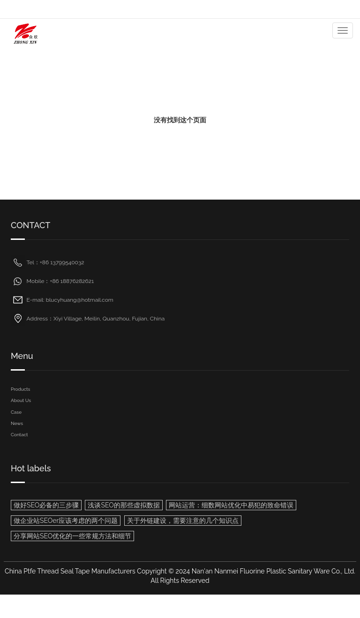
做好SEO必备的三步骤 (46, 505)
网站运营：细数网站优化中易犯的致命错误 (231, 505)
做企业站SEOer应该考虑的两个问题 (66, 520)
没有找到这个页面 (180, 120)
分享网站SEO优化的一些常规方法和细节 (72, 536)
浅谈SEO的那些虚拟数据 (123, 505)
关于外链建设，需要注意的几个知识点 (183, 520)
